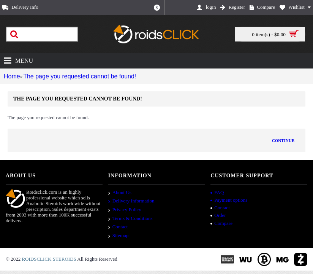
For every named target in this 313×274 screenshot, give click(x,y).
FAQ (217, 192)
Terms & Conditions (130, 218)
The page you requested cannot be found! (73, 76)
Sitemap (118, 236)
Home (10, 76)
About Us (119, 193)
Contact (118, 227)
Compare (221, 223)
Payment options (228, 200)
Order (218, 215)
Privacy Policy (124, 210)
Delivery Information (131, 201)
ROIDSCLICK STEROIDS (49, 259)
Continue (283, 140)
